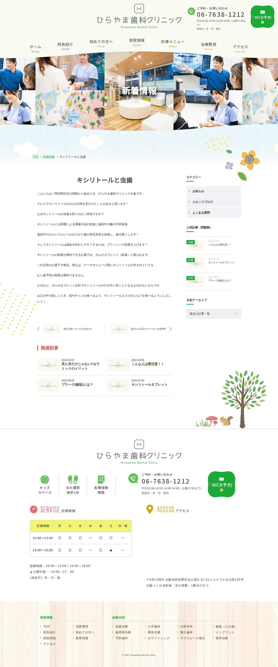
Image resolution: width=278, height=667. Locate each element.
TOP (36, 156)
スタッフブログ (202, 202)
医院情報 (49, 638)
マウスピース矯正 (192, 638)
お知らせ (198, 191)
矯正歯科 (186, 632)
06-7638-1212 (221, 14)
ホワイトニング (159, 638)
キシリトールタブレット (149, 384)
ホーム (36, 48)
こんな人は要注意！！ (147, 364)
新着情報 (49, 156)
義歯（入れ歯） (227, 626)
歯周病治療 (123, 632)
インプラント (225, 632)
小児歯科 (154, 626)
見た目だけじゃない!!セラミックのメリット (81, 366)
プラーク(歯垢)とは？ (77, 384)
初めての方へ (101, 43)
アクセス (240, 48)
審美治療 (154, 632)
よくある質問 (201, 212)
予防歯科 (121, 638)
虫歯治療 (121, 626)
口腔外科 (186, 626)
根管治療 (222, 638)
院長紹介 (65, 46)
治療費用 (208, 46)
